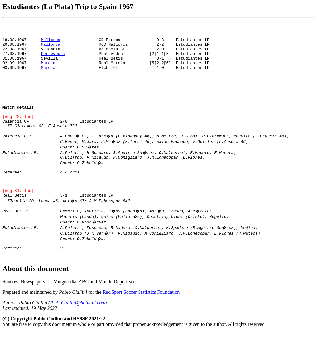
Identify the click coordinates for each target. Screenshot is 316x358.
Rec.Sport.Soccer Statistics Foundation (141, 318)
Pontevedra (53, 58)
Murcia (48, 69)
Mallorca (50, 41)
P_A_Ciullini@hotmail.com (77, 328)
